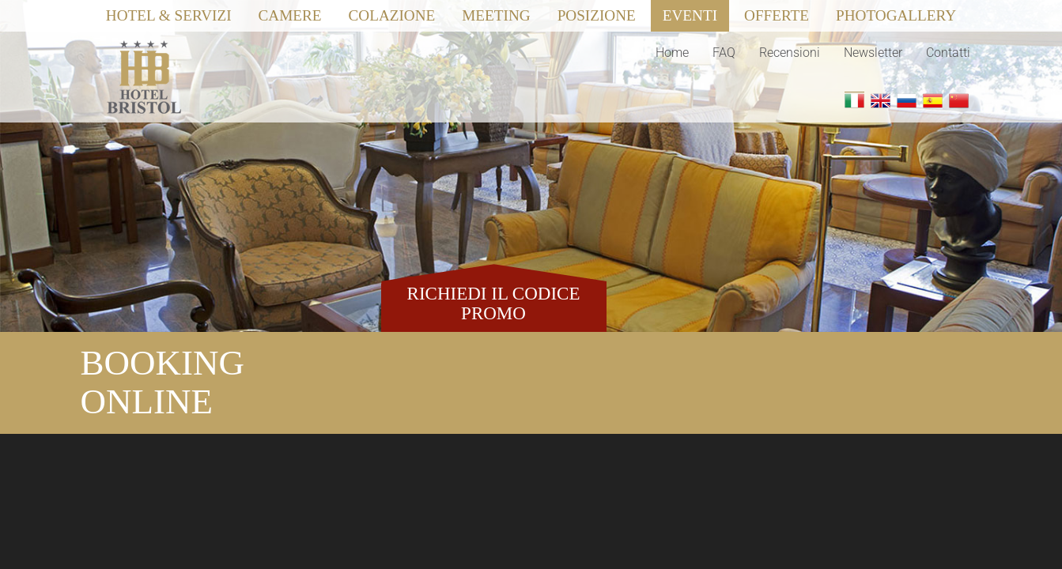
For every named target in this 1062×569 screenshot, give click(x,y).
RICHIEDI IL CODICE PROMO (493, 303)
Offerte (776, 15)
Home (672, 52)
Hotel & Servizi (169, 15)
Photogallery (896, 15)
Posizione (596, 15)
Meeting (496, 15)
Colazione (392, 15)
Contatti (948, 52)
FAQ (723, 52)
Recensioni (789, 52)
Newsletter (873, 52)
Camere (290, 15)
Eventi (690, 15)
